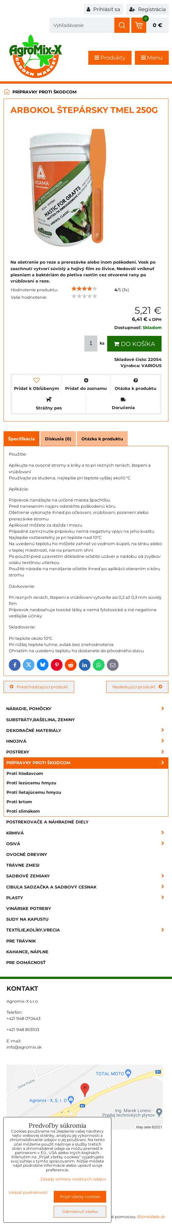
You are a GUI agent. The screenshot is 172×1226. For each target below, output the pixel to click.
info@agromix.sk (24, 1047)
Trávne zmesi (22, 865)
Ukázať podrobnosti (28, 1192)
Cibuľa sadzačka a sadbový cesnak (87, 887)
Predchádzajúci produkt (39, 686)
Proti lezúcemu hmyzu (31, 782)
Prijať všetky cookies (80, 1196)
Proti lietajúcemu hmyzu (34, 792)
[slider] (84, 288)
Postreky (87, 752)
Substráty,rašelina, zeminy (40, 719)
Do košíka (134, 344)
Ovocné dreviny (26, 854)
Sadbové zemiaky (87, 876)
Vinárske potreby (28, 908)
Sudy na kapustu (27, 919)
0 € (157, 25)
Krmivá (87, 833)
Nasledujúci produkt (137, 686)
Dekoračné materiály (87, 730)
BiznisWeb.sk (151, 1216)
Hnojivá (87, 741)
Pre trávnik (21, 941)
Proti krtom (19, 801)
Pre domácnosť (26, 962)
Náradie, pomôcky (87, 708)
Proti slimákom (23, 811)
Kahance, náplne (27, 951)
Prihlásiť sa (103, 9)
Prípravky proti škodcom (87, 762)
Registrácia (147, 9)
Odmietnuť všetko (80, 1211)
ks (95, 343)
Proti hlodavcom (25, 773)
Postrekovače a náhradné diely (47, 822)
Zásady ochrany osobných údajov (73, 1179)
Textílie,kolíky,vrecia (87, 930)
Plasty (87, 897)
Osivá (87, 843)
